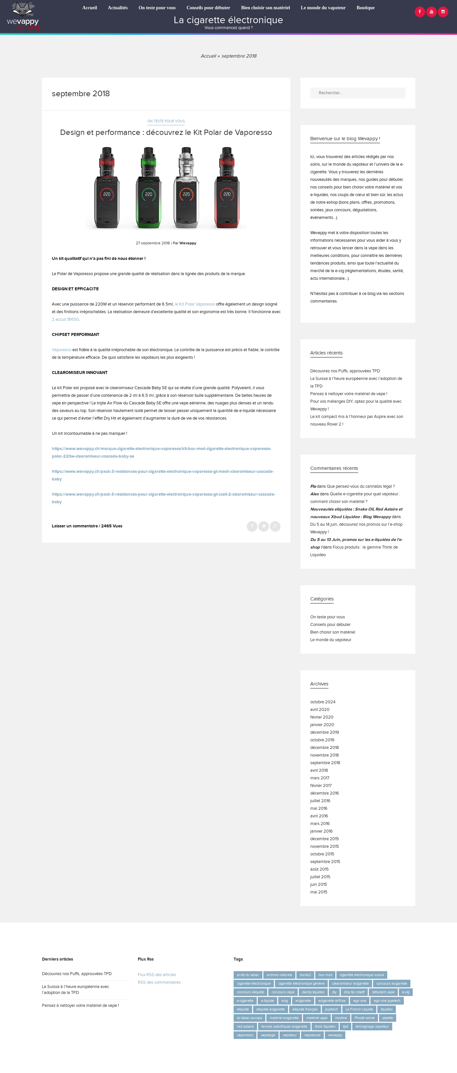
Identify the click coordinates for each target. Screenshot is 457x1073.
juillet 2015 (320, 877)
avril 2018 (319, 770)
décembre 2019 (324, 732)
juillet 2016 (320, 801)
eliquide (243, 1009)
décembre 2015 (324, 839)
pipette (387, 1018)
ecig (285, 1001)
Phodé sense (365, 1018)
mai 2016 (318, 808)
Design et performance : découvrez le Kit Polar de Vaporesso (166, 133)
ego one (359, 1001)
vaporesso (245, 1035)
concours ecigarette (391, 983)
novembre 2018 (324, 755)
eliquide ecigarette (270, 1009)
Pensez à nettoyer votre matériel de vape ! (348, 394)
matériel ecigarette (284, 1018)
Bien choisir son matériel (265, 7)
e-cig (405, 992)
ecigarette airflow (332, 1001)
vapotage (268, 1035)
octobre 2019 (322, 740)
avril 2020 (319, 710)
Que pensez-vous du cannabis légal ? (361, 486)
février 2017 (321, 786)
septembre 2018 (325, 763)
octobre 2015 (322, 854)
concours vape (283, 992)
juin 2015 (318, 885)
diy (334, 992)
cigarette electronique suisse (362, 975)
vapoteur (290, 1035)
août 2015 (319, 869)
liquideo (387, 1009)
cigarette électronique (254, 983)
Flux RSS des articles (157, 975)
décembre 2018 (324, 748)
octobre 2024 (322, 702)
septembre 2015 (325, 862)
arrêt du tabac (248, 975)
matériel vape (316, 1018)
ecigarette (303, 1001)
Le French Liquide (359, 1009)
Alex (314, 494)
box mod (325, 975)
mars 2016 (320, 824)
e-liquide (267, 1001)
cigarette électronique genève (301, 983)
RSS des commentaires (159, 982)
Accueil (89, 7)
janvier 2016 (321, 831)
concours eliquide (250, 992)
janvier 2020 (322, 725)
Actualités (118, 7)
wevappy (335, 1035)
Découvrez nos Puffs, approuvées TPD (345, 371)
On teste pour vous (156, 7)
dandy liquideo (313, 992)
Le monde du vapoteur (323, 7)
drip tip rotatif (354, 992)
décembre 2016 (324, 793)
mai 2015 (318, 892)
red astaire (245, 1026)
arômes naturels (279, 975)
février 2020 (321, 717)
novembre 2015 (324, 847)
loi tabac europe (249, 1018)
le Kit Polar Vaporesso (195, 304)
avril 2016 (319, 816)
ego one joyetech (387, 1001)
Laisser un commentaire (75, 526)
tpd (345, 1026)
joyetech (331, 1009)
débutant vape (383, 992)
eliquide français (305, 1009)
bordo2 (305, 975)
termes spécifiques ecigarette (284, 1026)
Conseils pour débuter (208, 7)
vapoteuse (312, 1035)
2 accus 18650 (65, 319)
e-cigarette (245, 1001)
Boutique (365, 7)
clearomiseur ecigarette (350, 983)
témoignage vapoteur (372, 1026)
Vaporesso (61, 350)
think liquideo (325, 1026)
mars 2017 (319, 778)
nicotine (341, 1018)
